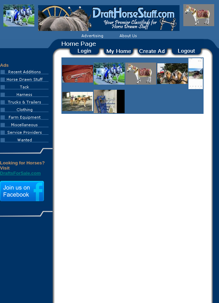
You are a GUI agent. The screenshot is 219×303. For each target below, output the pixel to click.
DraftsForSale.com (20, 173)
